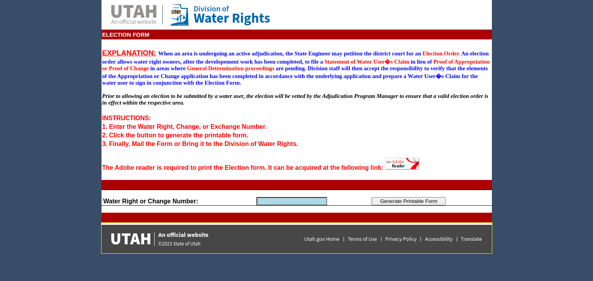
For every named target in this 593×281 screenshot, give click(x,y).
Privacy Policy (401, 239)
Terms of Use (362, 239)
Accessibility (438, 239)
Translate (471, 239)
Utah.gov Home (322, 239)
